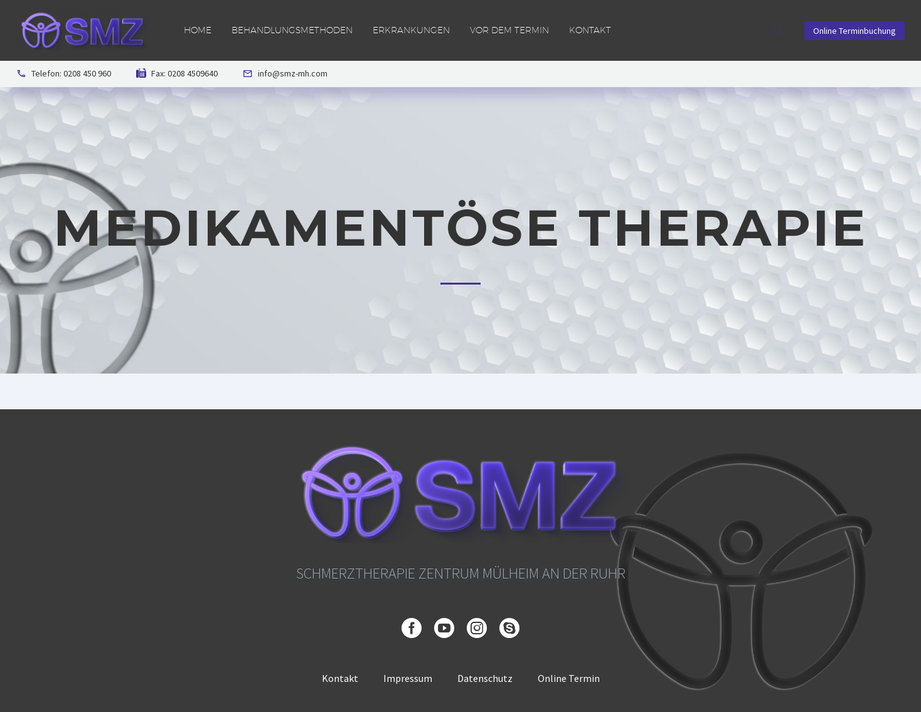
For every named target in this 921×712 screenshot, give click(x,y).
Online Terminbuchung (854, 30)
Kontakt (590, 30)
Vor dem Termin (509, 30)
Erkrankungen (411, 30)
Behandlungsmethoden (292, 30)
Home (197, 30)
